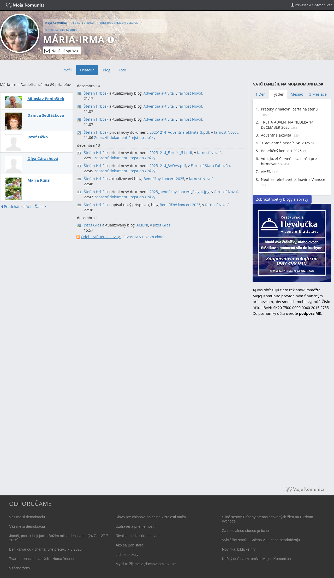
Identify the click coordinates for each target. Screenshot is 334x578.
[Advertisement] (292, 405)
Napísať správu (61, 50)
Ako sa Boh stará (130, 545)
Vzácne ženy (19, 568)
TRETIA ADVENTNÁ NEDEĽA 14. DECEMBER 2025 (287, 125)
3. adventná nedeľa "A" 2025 (285, 142)
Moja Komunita (56, 23)
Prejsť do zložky (141, 137)
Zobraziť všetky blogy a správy (282, 199)
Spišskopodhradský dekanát (119, 22)
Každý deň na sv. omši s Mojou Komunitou (256, 559)
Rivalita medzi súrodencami (138, 536)
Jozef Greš (92, 225)
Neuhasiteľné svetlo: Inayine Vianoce (293, 179)
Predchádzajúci (17, 206)
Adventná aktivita (159, 93)
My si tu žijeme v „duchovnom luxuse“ (146, 564)
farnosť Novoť (190, 93)
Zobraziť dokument (110, 137)
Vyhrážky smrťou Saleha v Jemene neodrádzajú (261, 540)
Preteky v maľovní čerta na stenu (289, 109)
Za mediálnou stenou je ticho (245, 530)
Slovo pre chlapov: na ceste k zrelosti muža (151, 517)
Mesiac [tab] (297, 94)
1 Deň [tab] (260, 94)
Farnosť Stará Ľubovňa (210, 165)
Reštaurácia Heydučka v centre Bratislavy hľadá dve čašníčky (292, 243)
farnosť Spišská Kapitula (61, 30)
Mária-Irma (74, 39)
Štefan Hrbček (96, 93)
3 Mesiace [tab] (318, 94)
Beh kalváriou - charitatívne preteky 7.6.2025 (45, 549)
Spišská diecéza (83, 22)
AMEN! (142, 225)
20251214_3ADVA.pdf (168, 165)
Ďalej (39, 206)
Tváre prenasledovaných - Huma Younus (42, 559)
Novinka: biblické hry (238, 549)
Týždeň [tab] (278, 94)
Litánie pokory (127, 554)
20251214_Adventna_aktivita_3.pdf (179, 132)
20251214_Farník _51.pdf (171, 152)
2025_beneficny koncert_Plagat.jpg (180, 191)
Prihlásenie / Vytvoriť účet (311, 5)
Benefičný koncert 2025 (164, 178)
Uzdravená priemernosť (135, 526)
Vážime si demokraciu (27, 517)
